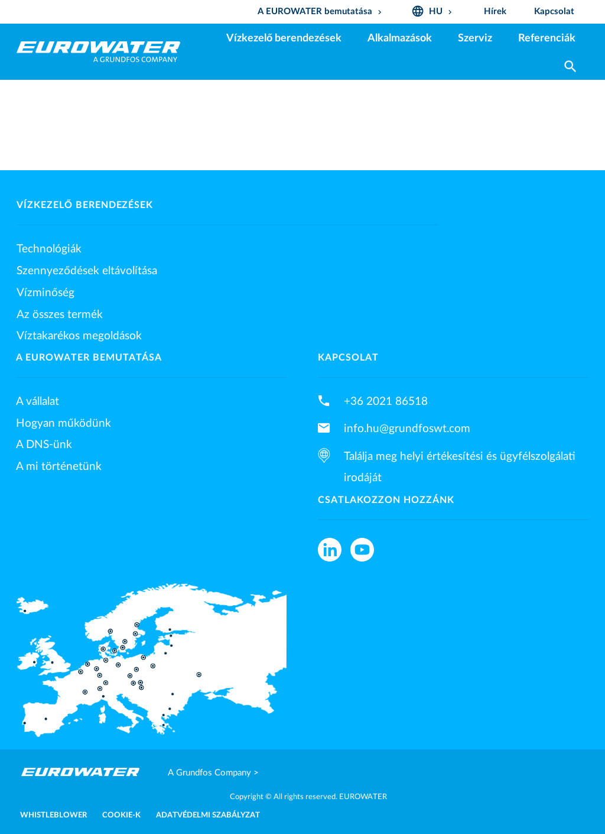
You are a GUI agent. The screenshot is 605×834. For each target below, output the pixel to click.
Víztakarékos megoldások (79, 336)
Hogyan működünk (63, 423)
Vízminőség (45, 292)
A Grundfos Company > (213, 772)
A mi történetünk (59, 466)
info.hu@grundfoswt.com (407, 428)
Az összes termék (60, 314)
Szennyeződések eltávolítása (87, 271)
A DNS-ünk (44, 444)
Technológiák (49, 249)
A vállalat (37, 401)
